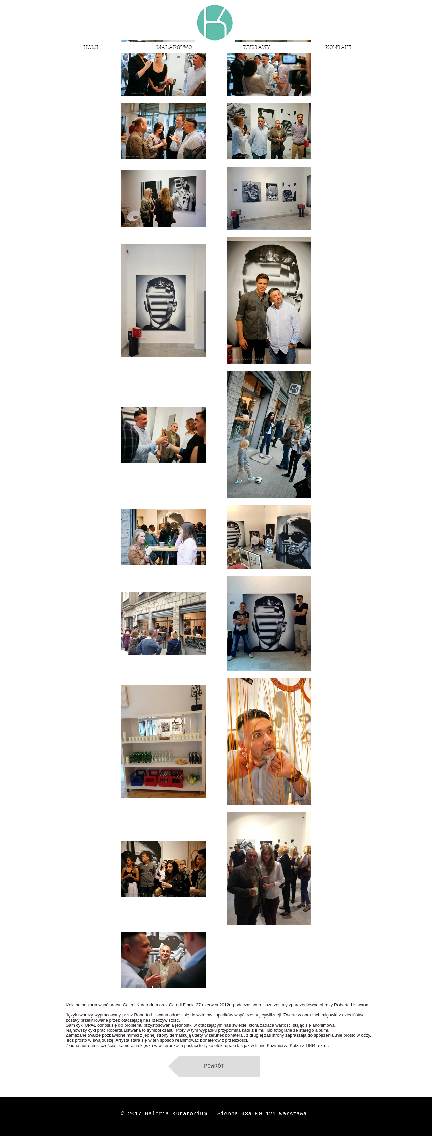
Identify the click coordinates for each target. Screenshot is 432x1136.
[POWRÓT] (214, 1066)
